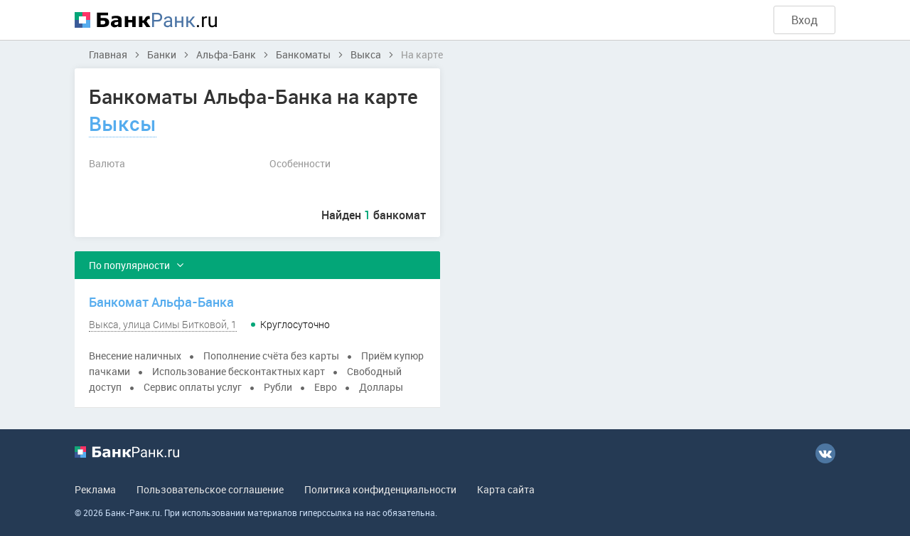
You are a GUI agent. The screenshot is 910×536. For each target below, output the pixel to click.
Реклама (95, 489)
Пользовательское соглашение (210, 489)
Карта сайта (506, 489)
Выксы (122, 123)
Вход (804, 20)
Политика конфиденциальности (380, 489)
